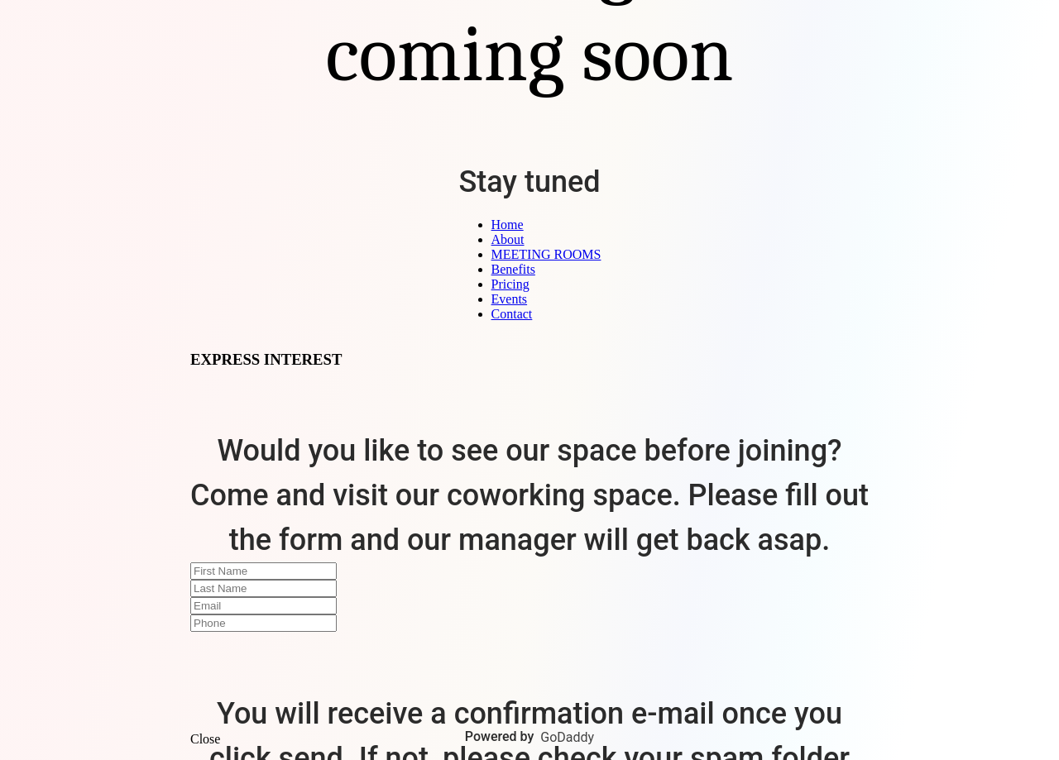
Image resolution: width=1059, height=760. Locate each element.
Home (507, 224)
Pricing (510, 284)
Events (509, 299)
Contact (512, 314)
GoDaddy (567, 737)
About (508, 239)
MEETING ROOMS (546, 254)
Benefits (513, 269)
